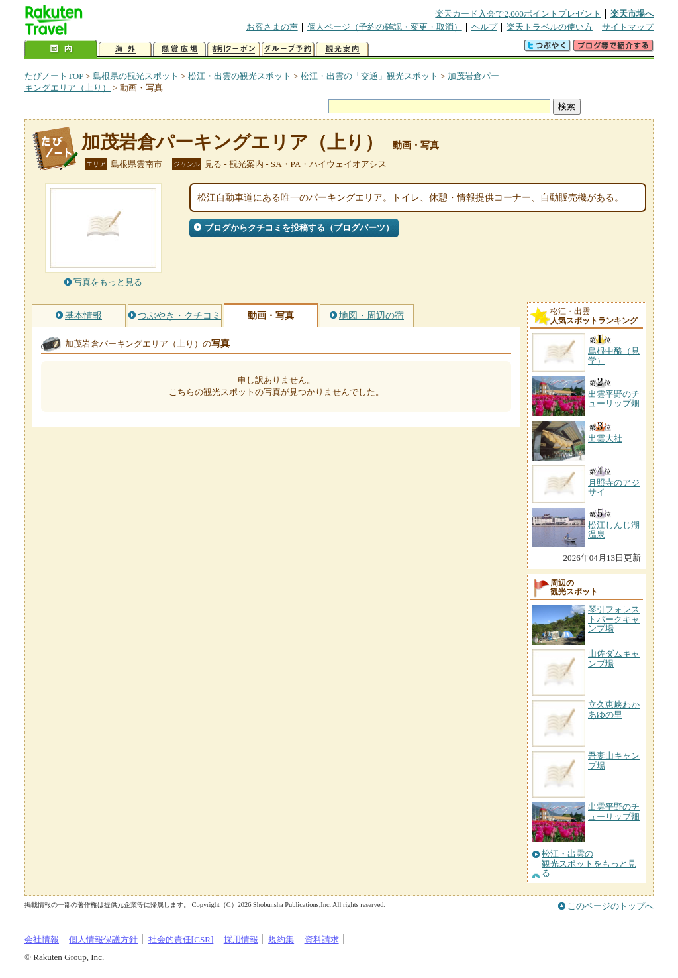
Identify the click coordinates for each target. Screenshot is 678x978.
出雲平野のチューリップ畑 (614, 811)
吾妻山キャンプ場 (614, 760)
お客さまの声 (272, 27)
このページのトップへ (610, 906)
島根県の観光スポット (136, 76)
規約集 (281, 939)
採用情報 (241, 939)
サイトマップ (628, 27)
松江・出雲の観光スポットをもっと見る (589, 863)
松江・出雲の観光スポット (239, 76)
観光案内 (342, 49)
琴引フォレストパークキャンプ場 (614, 618)
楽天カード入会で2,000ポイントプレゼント (518, 14)
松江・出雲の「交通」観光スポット (369, 76)
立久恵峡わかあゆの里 (614, 709)
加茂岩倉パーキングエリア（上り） (232, 142)
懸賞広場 (179, 49)
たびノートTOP (53, 76)
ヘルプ (484, 27)
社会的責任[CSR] (181, 939)
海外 (125, 49)
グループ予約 (288, 49)
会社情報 (41, 939)
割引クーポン (233, 49)
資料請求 (322, 939)
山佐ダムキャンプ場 (614, 658)
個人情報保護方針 (103, 939)
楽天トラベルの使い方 (550, 27)
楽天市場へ (632, 14)
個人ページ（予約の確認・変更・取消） (384, 27)
